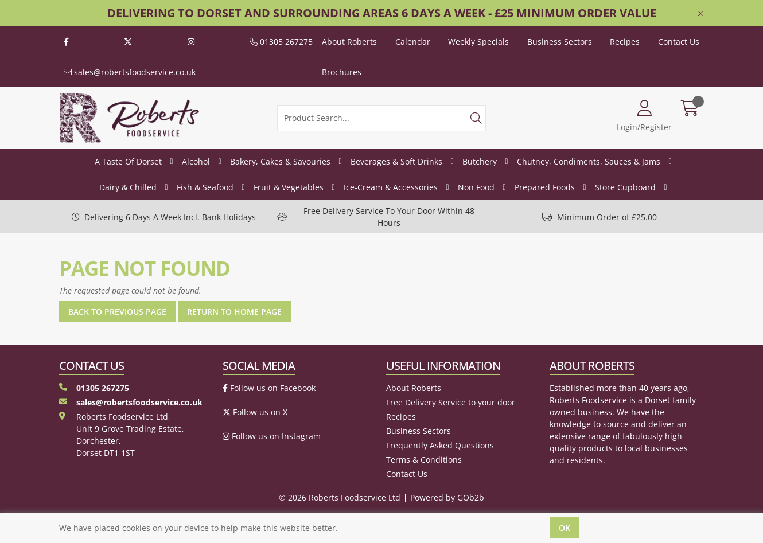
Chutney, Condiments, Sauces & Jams (588, 161)
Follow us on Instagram (272, 436)
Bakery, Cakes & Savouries (280, 161)
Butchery (479, 161)
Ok (564, 527)
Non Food (476, 187)
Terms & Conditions (424, 459)
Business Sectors (559, 41)
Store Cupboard (625, 187)
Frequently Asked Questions (440, 445)
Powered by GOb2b (447, 497)
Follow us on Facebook (269, 387)
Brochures (341, 72)
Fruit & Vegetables (289, 187)
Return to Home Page (234, 311)
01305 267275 (281, 41)
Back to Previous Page (117, 311)
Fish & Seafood (205, 187)
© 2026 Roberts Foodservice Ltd (339, 497)
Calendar (412, 41)
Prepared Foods (545, 187)
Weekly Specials (478, 41)
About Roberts (349, 41)
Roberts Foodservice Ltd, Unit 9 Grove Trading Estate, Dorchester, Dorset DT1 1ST (121, 434)
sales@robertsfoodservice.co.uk (130, 72)
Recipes (625, 41)
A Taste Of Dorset (128, 161)
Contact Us (678, 41)
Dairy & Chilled (128, 187)
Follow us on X (255, 412)
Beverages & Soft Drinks (396, 161)
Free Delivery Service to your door (450, 402)
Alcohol (196, 161)
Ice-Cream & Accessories (391, 187)
